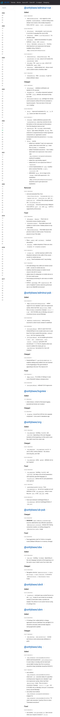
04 (2, 15)
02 (2, 20)
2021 (3, 152)
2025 (3, 26)
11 (2, 31)
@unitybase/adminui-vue (37, 7)
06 (2, 42)
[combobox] (7, 7)
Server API (25, 2)
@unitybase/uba (33, 547)
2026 (3, 13)
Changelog (46, 2)
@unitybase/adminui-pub (37, 292)
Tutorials (13, 2)
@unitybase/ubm (33, 609)
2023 (3, 89)
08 (2, 37)
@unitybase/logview (35, 391)
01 (2, 22)
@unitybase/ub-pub (34, 509)
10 (2, 33)
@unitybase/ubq (33, 646)
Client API (32, 2)
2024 (3, 57)
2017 (3, 279)
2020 (3, 184)
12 (2, 28)
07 (2, 40)
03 (2, 17)
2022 (3, 121)
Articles (19, 2)
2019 (3, 216)
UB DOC (7, 2)
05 (2, 44)
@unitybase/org (32, 422)
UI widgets (39, 2)
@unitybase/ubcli (33, 584)
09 (2, 35)
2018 (3, 247)
